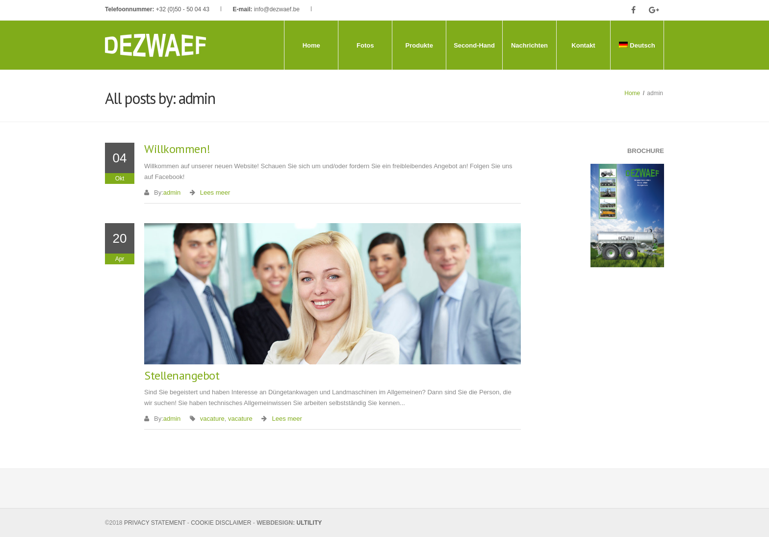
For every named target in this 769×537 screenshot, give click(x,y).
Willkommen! (177, 148)
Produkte (419, 45)
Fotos (365, 45)
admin (171, 192)
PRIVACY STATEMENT (155, 522)
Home (311, 45)
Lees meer (215, 192)
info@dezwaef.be (277, 9)
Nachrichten (529, 45)
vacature (212, 418)
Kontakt (583, 45)
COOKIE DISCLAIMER (221, 522)
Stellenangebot (181, 375)
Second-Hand (474, 45)
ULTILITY (309, 522)
